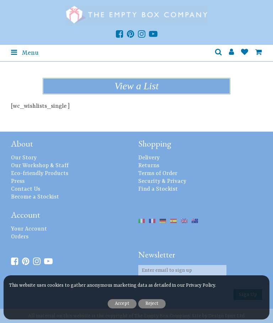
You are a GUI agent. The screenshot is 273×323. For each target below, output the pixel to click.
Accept (122, 303)
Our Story (24, 158)
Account (25, 214)
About (22, 143)
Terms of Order (157, 173)
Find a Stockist (158, 189)
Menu (24, 53)
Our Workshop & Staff (40, 166)
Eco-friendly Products (39, 173)
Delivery (149, 158)
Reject (152, 303)
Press (18, 181)
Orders (19, 237)
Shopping (154, 143)
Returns (148, 166)
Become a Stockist (35, 197)
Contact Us (25, 189)
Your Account (29, 229)
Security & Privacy (162, 181)
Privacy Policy (200, 285)
